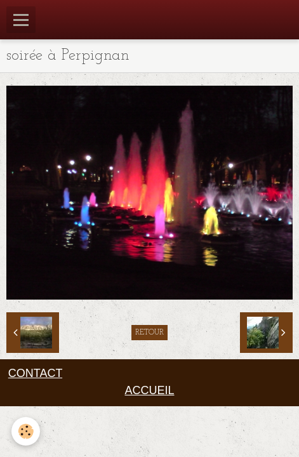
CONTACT (35, 373)
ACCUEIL (149, 390)
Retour (149, 332)
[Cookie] (25, 431)
